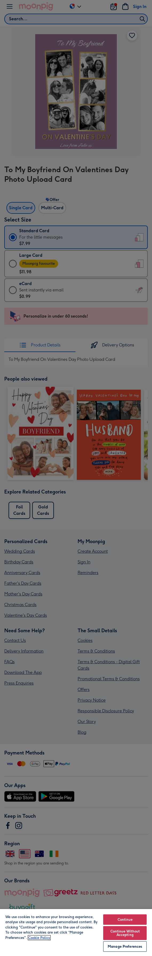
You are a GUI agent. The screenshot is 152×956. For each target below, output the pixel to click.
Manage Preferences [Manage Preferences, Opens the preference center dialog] (125, 947)
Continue (125, 920)
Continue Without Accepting (125, 933)
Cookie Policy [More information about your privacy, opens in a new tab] (39, 938)
